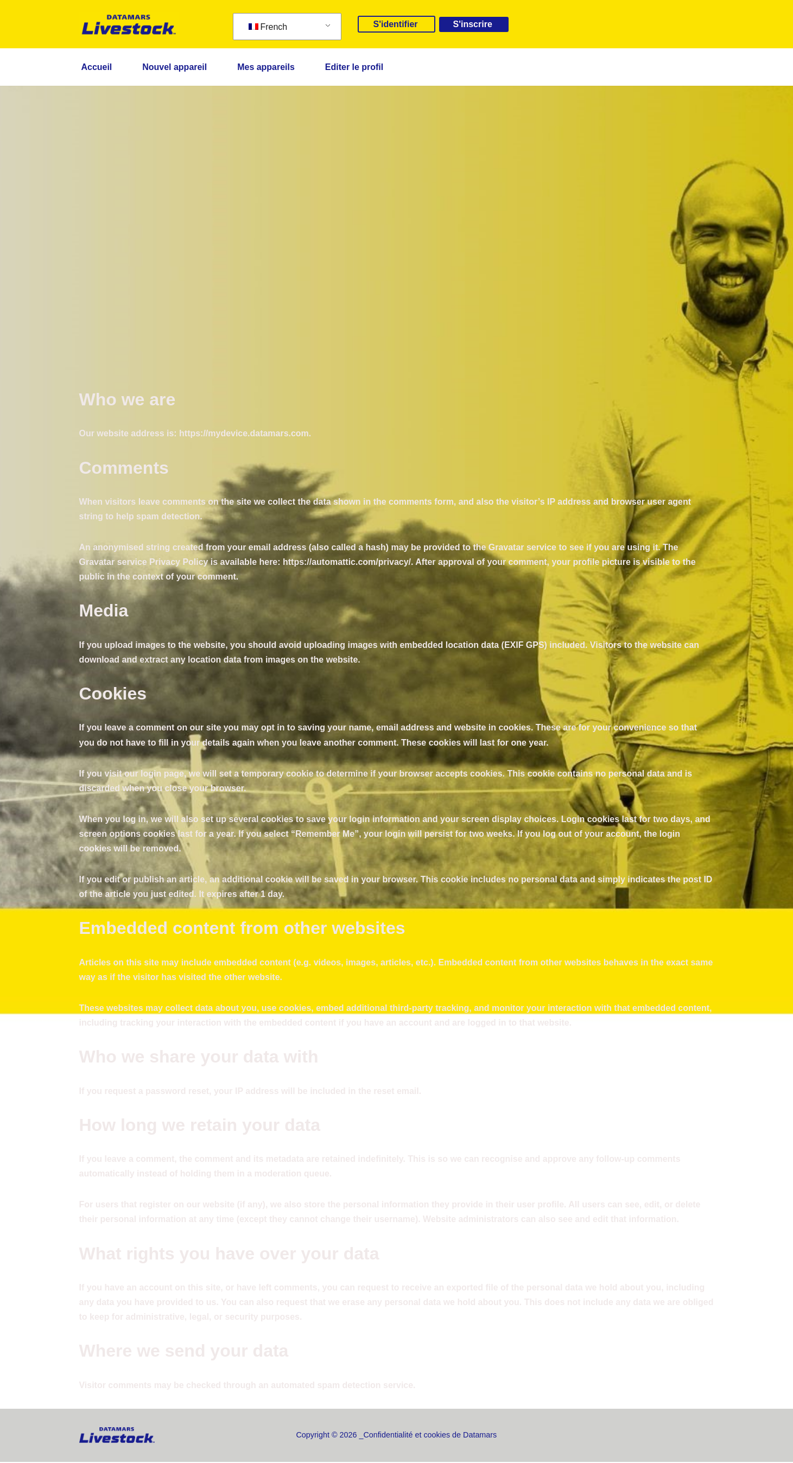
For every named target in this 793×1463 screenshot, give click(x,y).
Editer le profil (354, 67)
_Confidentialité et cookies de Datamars (428, 1436)
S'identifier (395, 24)
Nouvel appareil (174, 67)
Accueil (96, 67)
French (268, 26)
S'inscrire (472, 24)
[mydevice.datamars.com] (129, 24)
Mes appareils (266, 67)
